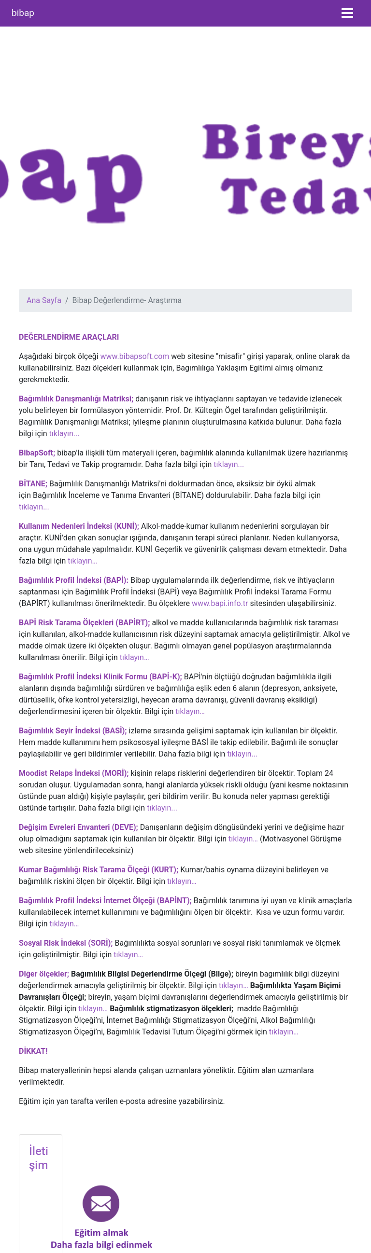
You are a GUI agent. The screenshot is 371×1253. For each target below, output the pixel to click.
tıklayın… (82, 560)
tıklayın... (64, 433)
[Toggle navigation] (347, 13)
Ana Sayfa (44, 300)
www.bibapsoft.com (134, 356)
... (174, 807)
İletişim (38, 1158)
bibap (23, 12)
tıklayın (159, 807)
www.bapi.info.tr (220, 603)
